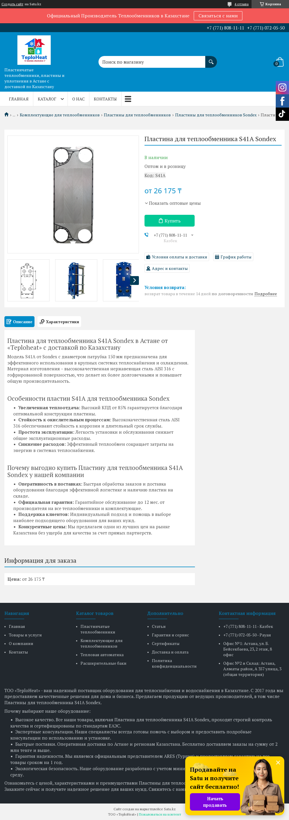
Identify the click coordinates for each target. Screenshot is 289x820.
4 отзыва (241, 4)
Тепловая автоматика (102, 654)
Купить (173, 220)
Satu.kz (170, 809)
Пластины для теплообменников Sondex (216, 115)
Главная (19, 99)
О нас (78, 99)
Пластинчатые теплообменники (98, 629)
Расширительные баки (104, 663)
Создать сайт (12, 4)
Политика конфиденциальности (174, 663)
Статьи (159, 626)
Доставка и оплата (170, 652)
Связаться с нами (218, 15)
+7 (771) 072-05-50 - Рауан (247, 635)
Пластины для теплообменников (137, 115)
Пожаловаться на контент (160, 814)
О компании (21, 643)
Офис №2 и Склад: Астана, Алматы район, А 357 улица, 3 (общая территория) (252, 668)
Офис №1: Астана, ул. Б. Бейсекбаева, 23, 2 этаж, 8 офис (247, 649)
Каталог (47, 99)
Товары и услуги (25, 635)
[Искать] (211, 59)
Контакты (105, 99)
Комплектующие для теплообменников (60, 115)
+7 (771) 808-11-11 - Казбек (248, 626)
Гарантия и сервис (170, 635)
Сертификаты (166, 643)
